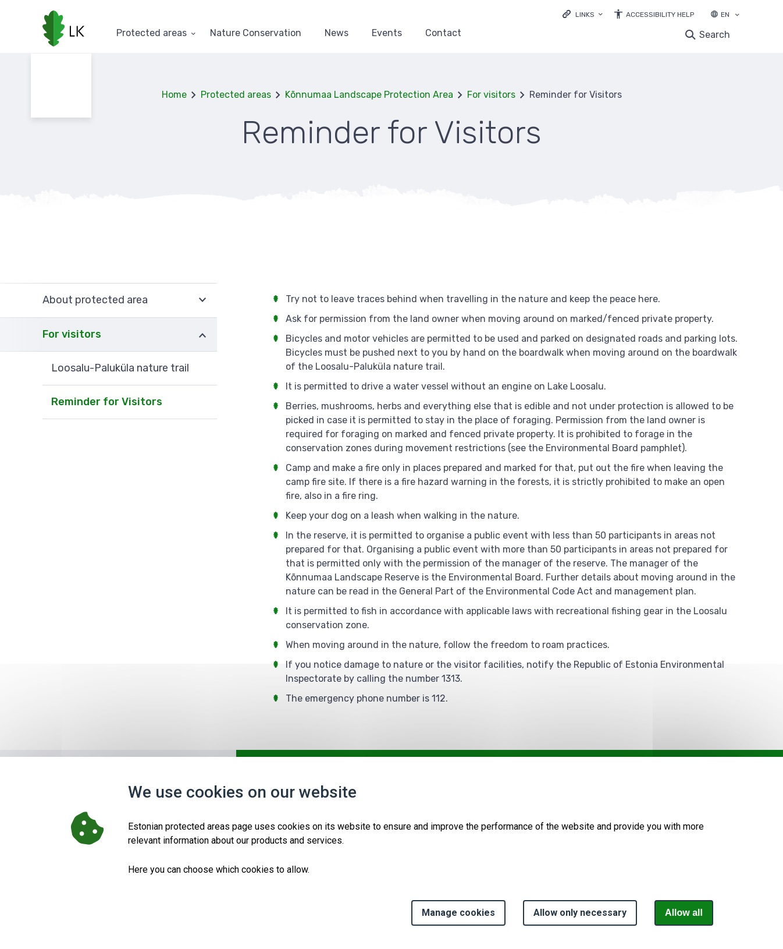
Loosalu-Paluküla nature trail (120, 368)
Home (174, 94)
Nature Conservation (255, 33)
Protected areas (236, 94)
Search (714, 34)
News (336, 33)
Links (585, 14)
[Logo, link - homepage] (63, 29)
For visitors (491, 94)
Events (387, 33)
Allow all (684, 913)
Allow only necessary (580, 912)
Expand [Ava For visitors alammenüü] (202, 335)
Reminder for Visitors (106, 401)
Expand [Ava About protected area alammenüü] (202, 300)
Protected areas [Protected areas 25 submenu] (151, 33)
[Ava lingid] (583, 13)
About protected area (95, 299)
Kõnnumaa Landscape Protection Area (369, 94)
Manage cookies (458, 912)
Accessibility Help (660, 14)
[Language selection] (737, 16)
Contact (443, 33)
